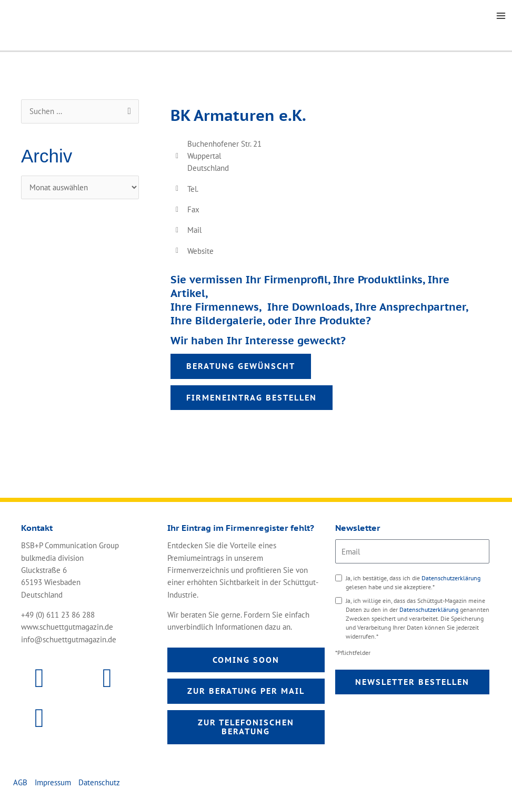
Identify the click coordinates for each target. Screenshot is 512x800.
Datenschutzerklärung (450, 578)
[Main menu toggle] (501, 16)
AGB (20, 782)
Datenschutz (99, 782)
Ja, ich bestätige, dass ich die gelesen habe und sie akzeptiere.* (413, 582)
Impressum (53, 782)
